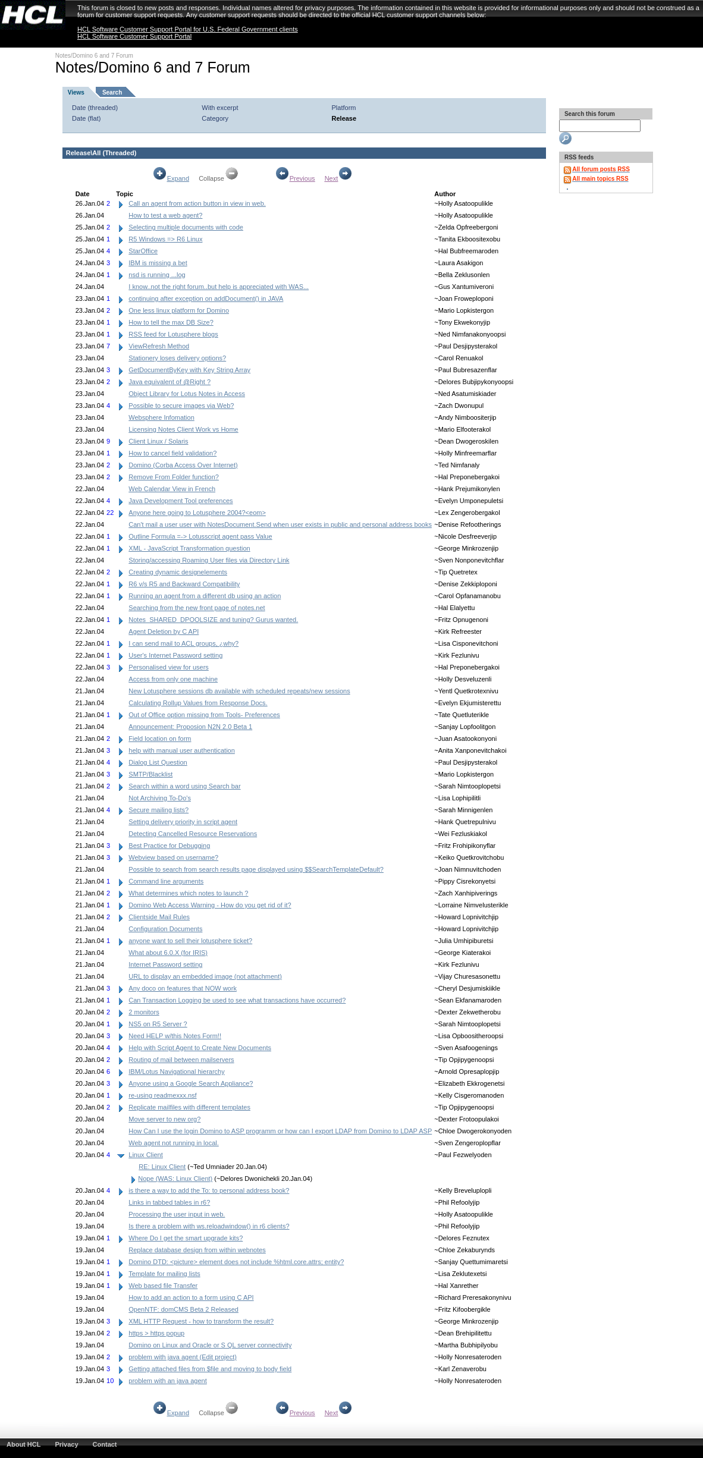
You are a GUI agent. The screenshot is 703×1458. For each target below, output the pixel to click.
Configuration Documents (165, 928)
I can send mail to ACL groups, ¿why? (183, 643)
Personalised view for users (168, 667)
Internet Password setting (165, 964)
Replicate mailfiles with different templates (189, 1107)
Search (112, 92)
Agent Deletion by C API (163, 631)
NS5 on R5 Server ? (157, 1023)
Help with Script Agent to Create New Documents (199, 1047)
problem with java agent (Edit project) (182, 1356)
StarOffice (143, 250)
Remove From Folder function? (173, 476)
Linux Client (145, 1154)
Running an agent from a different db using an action (204, 595)
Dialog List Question (157, 762)
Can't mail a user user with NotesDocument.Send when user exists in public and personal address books (280, 524)
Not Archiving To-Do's (159, 798)
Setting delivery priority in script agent (182, 821)
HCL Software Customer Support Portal (134, 36)
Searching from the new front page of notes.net (196, 607)
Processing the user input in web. (176, 1214)
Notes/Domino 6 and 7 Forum (94, 55)
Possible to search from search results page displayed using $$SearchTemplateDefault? (256, 869)
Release (344, 118)
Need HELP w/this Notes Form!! (174, 1035)
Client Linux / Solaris (158, 441)
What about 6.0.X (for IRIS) (168, 952)
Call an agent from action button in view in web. (197, 203)
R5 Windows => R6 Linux (165, 239)
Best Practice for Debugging (169, 845)
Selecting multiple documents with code (185, 227)
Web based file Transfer (162, 1285)
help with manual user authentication (181, 750)
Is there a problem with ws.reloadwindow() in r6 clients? (208, 1226)
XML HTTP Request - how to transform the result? (201, 1321)
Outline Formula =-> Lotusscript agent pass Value (200, 536)
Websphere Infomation (161, 417)
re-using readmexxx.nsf (162, 1095)
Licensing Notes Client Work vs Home (183, 429)
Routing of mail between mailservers (181, 1059)
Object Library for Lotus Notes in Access (186, 393)
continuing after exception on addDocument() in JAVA (205, 298)
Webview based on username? (173, 857)
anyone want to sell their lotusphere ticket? (190, 940)
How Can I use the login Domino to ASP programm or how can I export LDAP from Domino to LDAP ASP (280, 1131)
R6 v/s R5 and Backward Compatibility (184, 583)
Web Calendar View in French (171, 488)
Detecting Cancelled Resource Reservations (192, 833)
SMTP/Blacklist (150, 774)
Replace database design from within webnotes (197, 1249)
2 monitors (143, 1012)
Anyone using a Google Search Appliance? (190, 1083)
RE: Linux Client (162, 1166)
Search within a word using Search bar (184, 786)
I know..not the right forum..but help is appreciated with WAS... (218, 286)
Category (215, 118)
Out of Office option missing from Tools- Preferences (204, 714)
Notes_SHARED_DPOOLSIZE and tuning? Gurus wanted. (213, 619)
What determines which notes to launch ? (188, 893)
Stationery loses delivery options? (177, 358)
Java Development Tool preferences (180, 500)
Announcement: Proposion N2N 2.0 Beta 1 (190, 726)
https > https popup (156, 1333)
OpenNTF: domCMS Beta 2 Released (183, 1309)
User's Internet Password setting (175, 655)
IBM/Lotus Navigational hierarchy (176, 1071)
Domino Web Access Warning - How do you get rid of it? (209, 905)
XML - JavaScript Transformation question (189, 548)
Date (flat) (86, 118)
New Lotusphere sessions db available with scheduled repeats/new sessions (239, 691)
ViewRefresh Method (158, 346)
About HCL (23, 1444)
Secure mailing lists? (158, 809)
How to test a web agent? (165, 215)
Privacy (66, 1444)
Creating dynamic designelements (177, 572)
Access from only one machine (173, 679)
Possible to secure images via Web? (181, 405)
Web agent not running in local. (173, 1142)
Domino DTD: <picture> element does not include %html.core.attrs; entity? (236, 1261)
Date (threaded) (95, 107)
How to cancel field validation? (172, 453)
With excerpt (220, 107)
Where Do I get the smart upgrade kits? (185, 1238)
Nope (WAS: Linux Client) (175, 1178)
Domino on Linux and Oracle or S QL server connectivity (209, 1345)
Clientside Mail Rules (159, 916)
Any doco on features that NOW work (182, 988)
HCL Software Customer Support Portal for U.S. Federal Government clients (187, 29)
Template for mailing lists (164, 1273)
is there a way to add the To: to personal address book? (208, 1190)
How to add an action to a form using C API (190, 1297)
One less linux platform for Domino (178, 310)
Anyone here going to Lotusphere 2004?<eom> (197, 512)
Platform (344, 107)
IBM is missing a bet (157, 262)
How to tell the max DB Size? (170, 322)
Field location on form (159, 738)
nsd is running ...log (156, 274)
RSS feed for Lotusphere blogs (173, 334)
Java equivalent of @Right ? (169, 381)
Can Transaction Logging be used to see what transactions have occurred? (237, 1000)
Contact (105, 1444)
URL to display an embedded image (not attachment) (205, 976)
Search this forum (589, 114)
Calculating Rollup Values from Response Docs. (197, 702)
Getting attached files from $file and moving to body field (209, 1368)
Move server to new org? (164, 1119)
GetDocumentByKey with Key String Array (189, 369)
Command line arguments (165, 881)
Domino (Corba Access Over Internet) (182, 465)
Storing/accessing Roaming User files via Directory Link (208, 560)
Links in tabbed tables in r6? (169, 1202)
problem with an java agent (167, 1380)
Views (76, 92)
